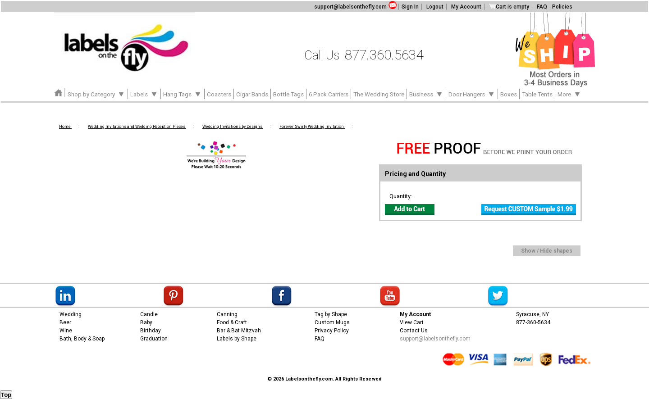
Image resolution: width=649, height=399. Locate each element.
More (569, 93)
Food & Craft (232, 322)
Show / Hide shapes (546, 251)
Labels (144, 93)
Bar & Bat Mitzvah (239, 330)
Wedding (70, 314)
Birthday (150, 330)
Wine (65, 330)
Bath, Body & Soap (82, 339)
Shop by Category (96, 93)
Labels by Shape (236, 339)
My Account (466, 7)
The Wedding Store (378, 94)
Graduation (154, 339)
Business (426, 93)
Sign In (410, 7)
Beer (65, 322)
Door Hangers (471, 93)
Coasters (219, 94)
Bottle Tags (288, 94)
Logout (434, 7)
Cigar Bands (252, 94)
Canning (227, 314)
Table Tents (537, 94)
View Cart (412, 322)
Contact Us (414, 330)
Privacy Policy (332, 330)
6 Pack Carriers (328, 94)
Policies (562, 7)
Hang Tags (182, 93)
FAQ (542, 7)
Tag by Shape (331, 314)
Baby (146, 322)
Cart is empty (509, 7)
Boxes (508, 94)
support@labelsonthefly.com (350, 7)
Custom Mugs (332, 322)
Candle (149, 314)
